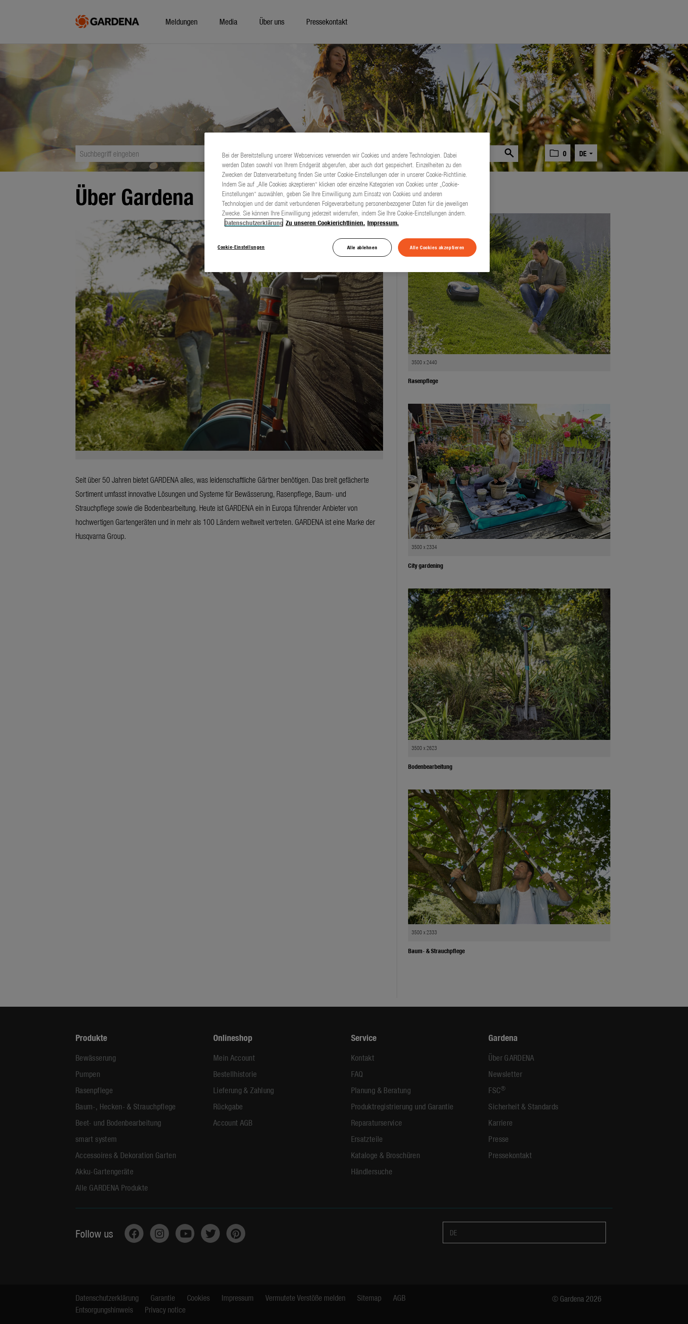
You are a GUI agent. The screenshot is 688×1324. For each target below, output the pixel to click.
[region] (347, 202)
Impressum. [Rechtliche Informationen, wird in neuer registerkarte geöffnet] (383, 222)
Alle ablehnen (362, 247)
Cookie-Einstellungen (241, 246)
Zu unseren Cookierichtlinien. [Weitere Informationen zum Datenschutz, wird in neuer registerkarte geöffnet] (325, 222)
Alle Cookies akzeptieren (437, 247)
